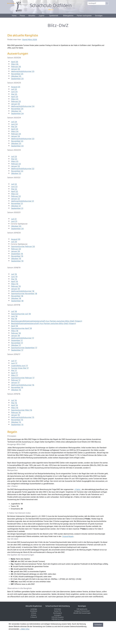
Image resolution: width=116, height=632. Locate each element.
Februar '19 (16, 286)
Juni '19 (14, 276)
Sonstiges (99, 15)
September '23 (17, 146)
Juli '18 (14, 311)
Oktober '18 (16, 298)
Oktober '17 (16, 345)
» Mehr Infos (24, 629)
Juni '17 (14, 363)
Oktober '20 (16, 226)
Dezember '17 (17, 340)
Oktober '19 (16, 258)
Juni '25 (14, 91)
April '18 (14, 326)
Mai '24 (14, 126)
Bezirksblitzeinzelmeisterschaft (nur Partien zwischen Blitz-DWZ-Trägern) (43, 323)
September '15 (17, 424)
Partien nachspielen (84, 15)
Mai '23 (14, 159)
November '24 (17, 108)
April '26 (14, 61)
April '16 (14, 405)
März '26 (14, 64)
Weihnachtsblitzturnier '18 (22, 291)
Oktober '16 (16, 389)
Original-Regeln (68, 536)
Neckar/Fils (57, 611)
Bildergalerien (68, 15)
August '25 (15, 86)
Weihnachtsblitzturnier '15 (22, 417)
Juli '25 (14, 89)
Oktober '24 (16, 111)
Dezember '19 (17, 253)
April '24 (14, 129)
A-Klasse (33, 613)
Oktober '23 (16, 143)
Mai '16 (14, 402)
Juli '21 (14, 219)
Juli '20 (14, 241)
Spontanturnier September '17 (24, 347)
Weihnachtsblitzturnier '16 (22, 385)
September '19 (17, 261)
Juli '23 (14, 156)
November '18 (17, 296)
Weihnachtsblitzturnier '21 (22, 201)
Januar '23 (15, 166)
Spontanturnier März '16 (21, 410)
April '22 (14, 191)
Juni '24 (14, 124)
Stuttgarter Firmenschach (82, 611)
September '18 (17, 300)
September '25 (17, 78)
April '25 (14, 96)
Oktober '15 (16, 422)
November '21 (17, 203)
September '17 (17, 350)
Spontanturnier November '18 (24, 293)
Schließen (98, 625)
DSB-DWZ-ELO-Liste (57, 619)
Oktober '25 (16, 76)
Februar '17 (15, 380)
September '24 (17, 113)
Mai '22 (14, 189)
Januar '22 (15, 198)
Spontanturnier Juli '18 (21, 313)
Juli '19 (14, 274)
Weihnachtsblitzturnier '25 (22, 71)
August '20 (15, 239)
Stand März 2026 (29, 39)
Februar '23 (16, 163)
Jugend (41, 15)
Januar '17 (15, 382)
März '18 (14, 330)
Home (14, 15)
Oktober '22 (16, 173)
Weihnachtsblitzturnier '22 (22, 168)
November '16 (17, 387)
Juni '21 (14, 221)
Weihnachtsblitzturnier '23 (22, 138)
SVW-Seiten (57, 609)
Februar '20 (16, 249)
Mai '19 (14, 279)
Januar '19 (15, 288)
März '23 (14, 161)
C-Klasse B (33, 617)
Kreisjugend (57, 615)
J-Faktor (77, 489)
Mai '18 (14, 318)
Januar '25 (15, 104)
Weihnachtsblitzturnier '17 (22, 338)
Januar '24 (15, 136)
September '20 (17, 228)
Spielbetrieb (53, 15)
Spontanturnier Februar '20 (23, 246)
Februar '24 (16, 133)
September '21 (17, 208)
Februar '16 (16, 412)
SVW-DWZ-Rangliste (58, 617)
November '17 (17, 342)
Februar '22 (16, 196)
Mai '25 (14, 94)
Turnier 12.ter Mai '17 (20, 368)
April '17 (14, 373)
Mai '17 (14, 370)
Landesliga (33, 609)
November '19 (17, 256)
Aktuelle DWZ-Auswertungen (81, 613)
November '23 (17, 141)
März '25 (14, 99)
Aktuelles (31, 15)
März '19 (14, 284)
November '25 (17, 73)
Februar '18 (16, 333)
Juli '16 (14, 400)
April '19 (14, 281)
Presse (22, 15)
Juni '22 (14, 186)
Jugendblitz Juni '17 (19, 365)
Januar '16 (15, 415)
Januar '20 (15, 251)
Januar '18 (15, 335)
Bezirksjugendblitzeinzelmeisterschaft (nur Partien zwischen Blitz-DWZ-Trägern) (46, 321)
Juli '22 (14, 184)
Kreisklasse (33, 611)
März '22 (14, 193)
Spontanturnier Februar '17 (22, 377)
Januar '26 (15, 69)
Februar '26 (16, 66)
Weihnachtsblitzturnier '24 (22, 106)
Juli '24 (14, 121)
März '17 (14, 375)
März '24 (14, 131)
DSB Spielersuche (82, 609)
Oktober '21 (16, 206)
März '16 (14, 407)
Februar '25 (16, 101)
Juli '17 (14, 360)
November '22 (17, 171)
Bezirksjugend (57, 613)
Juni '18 (14, 316)
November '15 (17, 419)
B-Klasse (33, 615)
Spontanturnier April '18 (21, 328)
